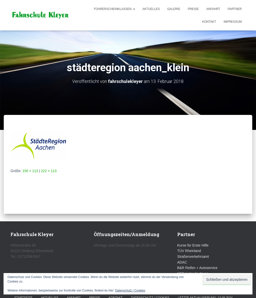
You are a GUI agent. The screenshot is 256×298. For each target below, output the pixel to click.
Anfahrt (213, 9)
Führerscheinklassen (114, 9)
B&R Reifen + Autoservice (197, 268)
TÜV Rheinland (189, 251)
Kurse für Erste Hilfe (192, 245)
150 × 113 (30, 171)
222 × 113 (49, 171)
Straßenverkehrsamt (193, 257)
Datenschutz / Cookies (130, 290)
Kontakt (209, 21)
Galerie (173, 9)
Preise (193, 9)
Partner (235, 9)
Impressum (233, 21)
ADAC (182, 262)
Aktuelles (151, 9)
